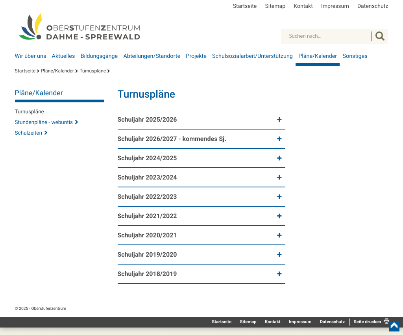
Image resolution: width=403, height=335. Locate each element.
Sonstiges (355, 56)
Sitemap (275, 6)
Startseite (245, 6)
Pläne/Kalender (317, 56)
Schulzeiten (28, 133)
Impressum (335, 6)
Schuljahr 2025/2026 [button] (147, 119)
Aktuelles (63, 56)
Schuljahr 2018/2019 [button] (147, 274)
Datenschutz (372, 6)
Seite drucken (367, 321)
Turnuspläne (92, 71)
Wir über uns (30, 56)
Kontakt (303, 6)
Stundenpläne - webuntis (44, 122)
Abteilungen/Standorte (152, 56)
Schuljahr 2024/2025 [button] (147, 158)
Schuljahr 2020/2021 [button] (147, 235)
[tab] (202, 120)
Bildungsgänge (99, 56)
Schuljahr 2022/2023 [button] (147, 196)
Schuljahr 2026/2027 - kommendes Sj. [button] (172, 139)
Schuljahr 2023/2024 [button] (147, 177)
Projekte (196, 56)
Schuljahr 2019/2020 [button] (147, 254)
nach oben (394, 326)
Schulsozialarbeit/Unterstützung (252, 56)
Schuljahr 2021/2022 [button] (147, 216)
